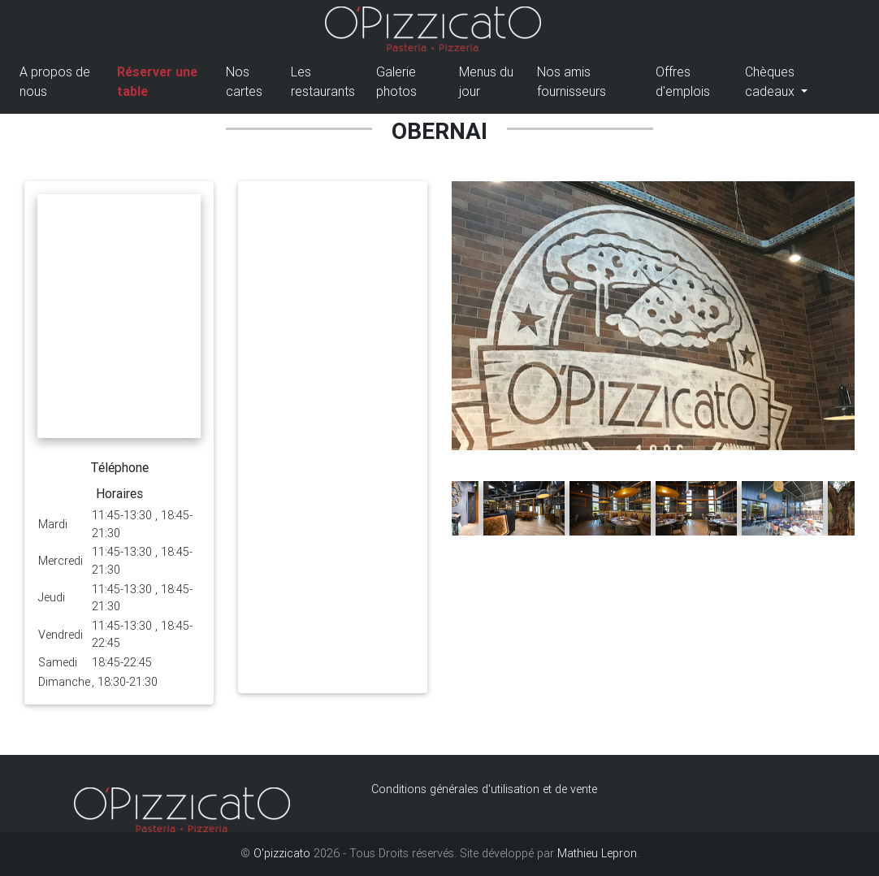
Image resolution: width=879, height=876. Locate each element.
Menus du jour (486, 84)
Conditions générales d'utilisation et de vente (484, 789)
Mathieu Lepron (597, 853)
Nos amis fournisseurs (571, 84)
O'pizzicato (281, 853)
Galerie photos (396, 84)
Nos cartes (244, 84)
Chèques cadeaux (771, 84)
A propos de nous (54, 84)
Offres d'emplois (683, 84)
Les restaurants (323, 84)
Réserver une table (157, 84)
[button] (482, 458)
